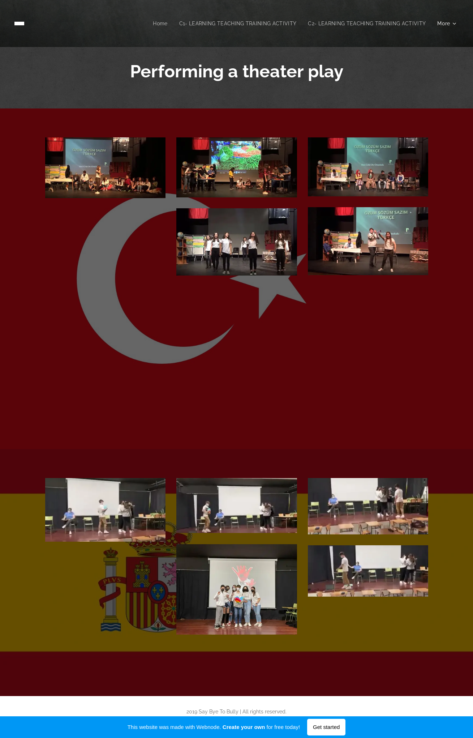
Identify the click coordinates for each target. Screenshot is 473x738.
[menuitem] (151, 23)
